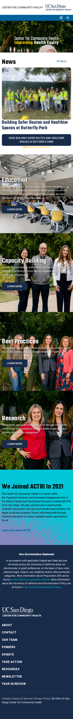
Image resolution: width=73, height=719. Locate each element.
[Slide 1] (25, 147)
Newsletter (12, 676)
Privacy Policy (42, 698)
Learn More (14, 209)
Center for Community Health (22, 7)
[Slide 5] (48, 147)
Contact (9, 632)
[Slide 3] (36, 147)
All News (62, 61)
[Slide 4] (42, 147)
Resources (10, 669)
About (7, 625)
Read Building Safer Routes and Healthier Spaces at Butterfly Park (36, 140)
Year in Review (14, 683)
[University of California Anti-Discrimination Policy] (41, 587)
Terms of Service (22, 698)
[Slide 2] (31, 147)
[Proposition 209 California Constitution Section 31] (30, 579)
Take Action (12, 662)
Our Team (9, 639)
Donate (8, 654)
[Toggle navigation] (61, 18)
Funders (8, 647)
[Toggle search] (68, 18)
